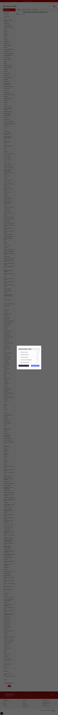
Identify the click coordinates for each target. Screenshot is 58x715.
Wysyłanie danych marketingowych (26, 359)
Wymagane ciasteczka (24, 352)
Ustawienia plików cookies (25, 349)
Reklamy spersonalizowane (25, 362)
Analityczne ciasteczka (24, 357)
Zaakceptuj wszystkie (35, 365)
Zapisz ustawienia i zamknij (23, 365)
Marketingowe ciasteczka (25, 354)
